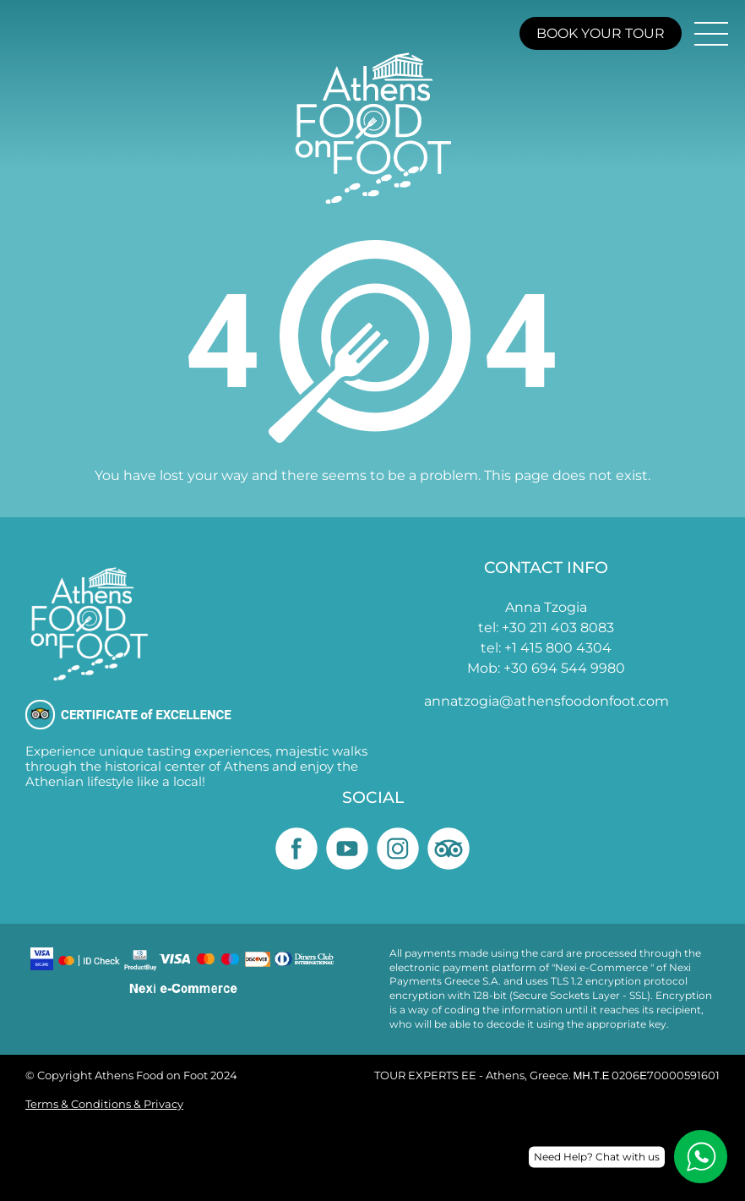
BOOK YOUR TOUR (600, 33)
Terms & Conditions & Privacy (104, 1104)
